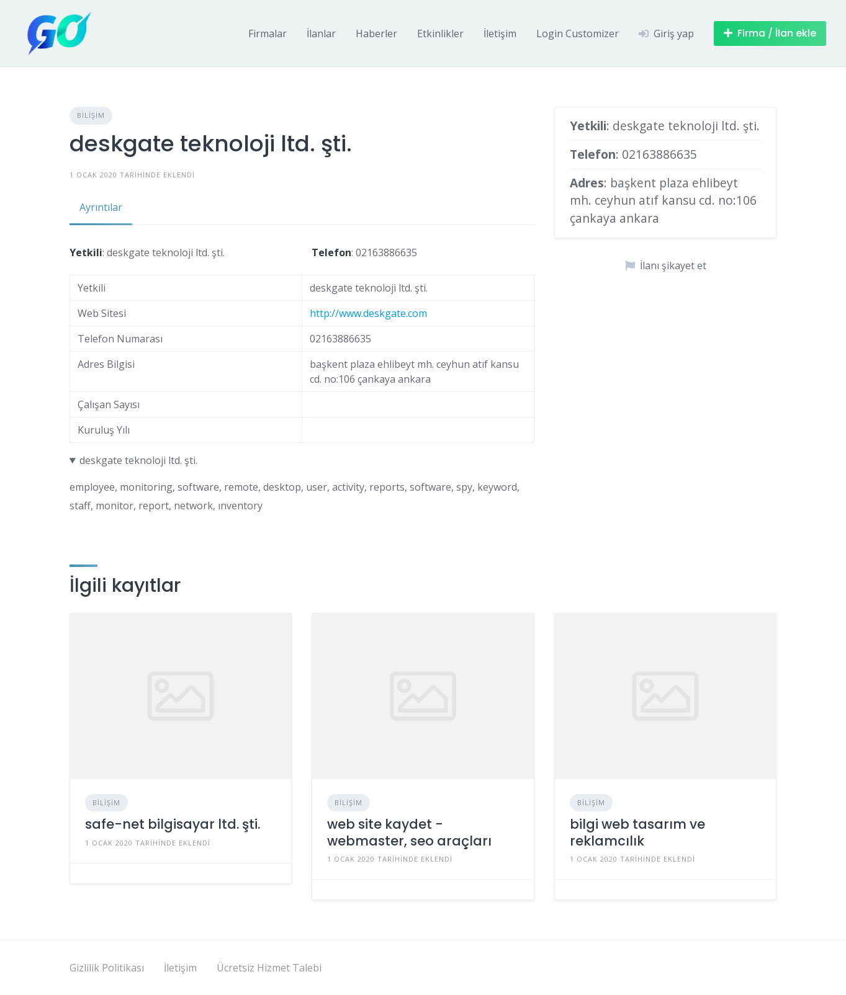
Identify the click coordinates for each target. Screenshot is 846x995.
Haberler (376, 33)
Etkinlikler (440, 33)
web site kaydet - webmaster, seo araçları (409, 832)
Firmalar (267, 33)
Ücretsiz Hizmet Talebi (269, 968)
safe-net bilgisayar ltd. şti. (172, 824)
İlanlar (321, 33)
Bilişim (91, 115)
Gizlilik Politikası (107, 968)
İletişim (500, 33)
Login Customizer (577, 33)
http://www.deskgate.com (368, 313)
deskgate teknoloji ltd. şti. (138, 460)
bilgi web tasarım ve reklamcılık (637, 832)
